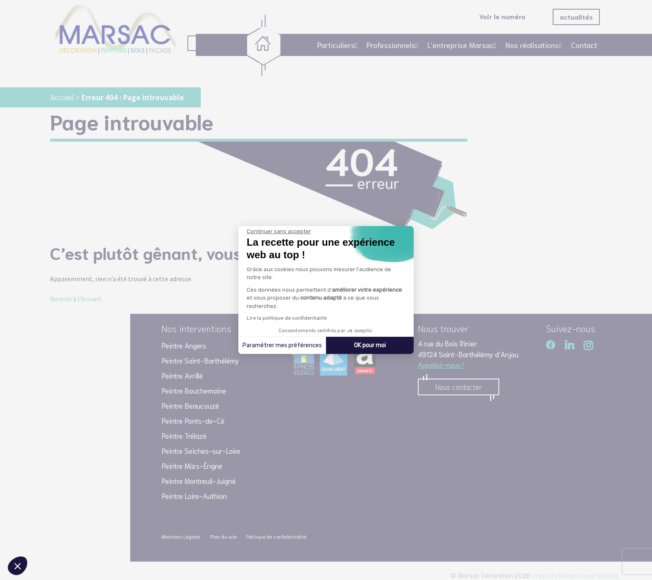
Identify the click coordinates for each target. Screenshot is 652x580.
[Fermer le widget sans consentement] (279, 231)
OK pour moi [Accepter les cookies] (370, 345)
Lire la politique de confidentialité (287, 318)
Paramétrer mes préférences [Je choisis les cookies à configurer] (282, 345)
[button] (18, 566)
